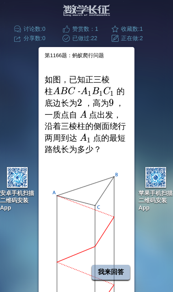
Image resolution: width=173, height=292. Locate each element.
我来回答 (111, 271)
